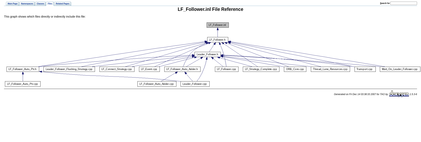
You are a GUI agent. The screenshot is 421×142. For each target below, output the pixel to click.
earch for (384, 3)
